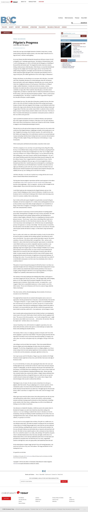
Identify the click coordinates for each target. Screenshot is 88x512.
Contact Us (54, 474)
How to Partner (22, 503)
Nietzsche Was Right (66, 65)
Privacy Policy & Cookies (57, 497)
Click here (15, 463)
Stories (20, 501)
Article (7, 32)
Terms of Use (55, 499)
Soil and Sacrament (28, 456)
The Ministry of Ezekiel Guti (68, 67)
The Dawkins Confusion (67, 62)
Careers (37, 497)
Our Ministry (21, 497)
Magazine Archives (76, 56)
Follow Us (38, 501)
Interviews (25, 27)
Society (11, 27)
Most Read (64, 60)
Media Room (38, 499)
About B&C (84, 18)
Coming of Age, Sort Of (78, 52)
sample (73, 33)
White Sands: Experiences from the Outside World (33, 182)
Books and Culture (29, 474)
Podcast (77, 18)
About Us (23, 1)
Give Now (41, 1)
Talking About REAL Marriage (68, 66)
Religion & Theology (53, 27)
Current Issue (66, 40)
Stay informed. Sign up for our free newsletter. (44, 478)
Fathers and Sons (66, 63)
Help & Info (60, 474)
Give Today (6, 498)
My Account (48, 474)
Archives (60, 18)
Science (64, 27)
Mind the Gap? (76, 49)
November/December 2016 (19, 48)
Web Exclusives (69, 18)
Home (37, 474)
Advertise (54, 501)
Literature (33, 27)
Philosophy (42, 27)
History (17, 27)
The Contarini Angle (77, 51)
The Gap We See (22, 499)
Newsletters (32, 1)
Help (70, 497)
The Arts (4, 27)
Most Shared (71, 60)
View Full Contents (76, 55)
